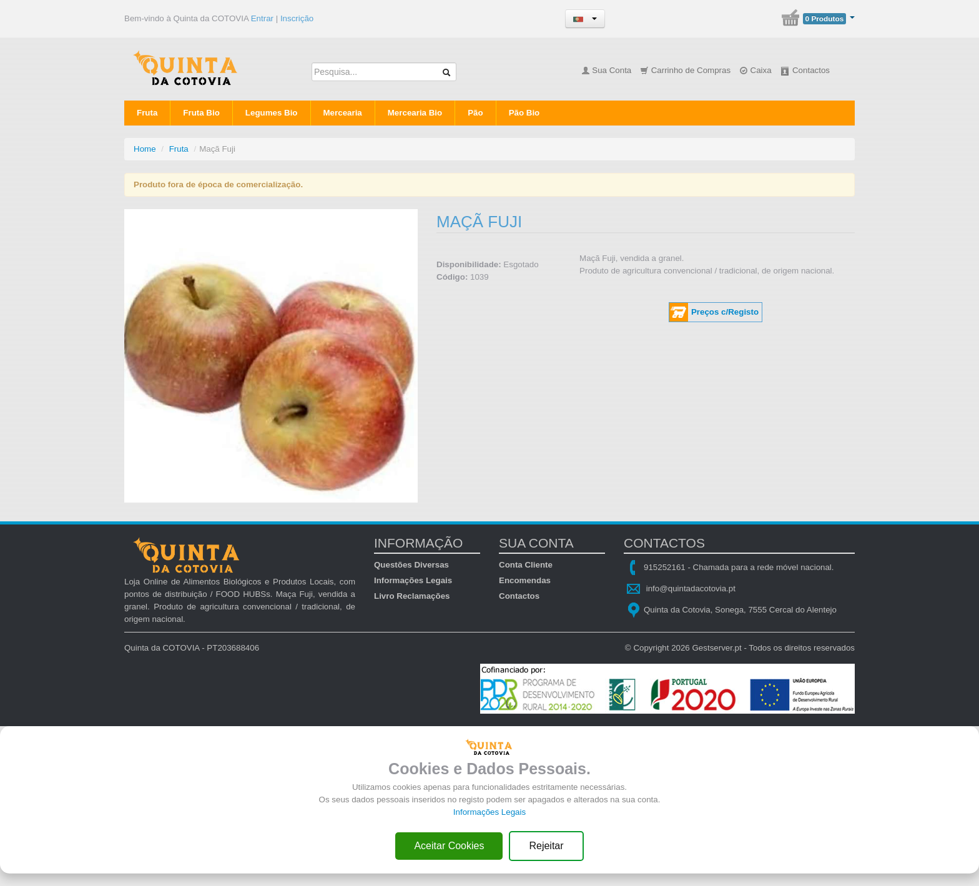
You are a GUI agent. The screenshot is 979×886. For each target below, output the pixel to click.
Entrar (262, 18)
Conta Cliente (526, 564)
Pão (475, 112)
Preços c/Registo (725, 312)
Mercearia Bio (415, 112)
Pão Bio (524, 112)
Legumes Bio (271, 112)
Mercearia (342, 112)
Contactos (805, 70)
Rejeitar (546, 845)
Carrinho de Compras (685, 70)
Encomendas (525, 580)
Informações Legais (413, 580)
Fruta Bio (201, 112)
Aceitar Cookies (449, 845)
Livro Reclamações (412, 596)
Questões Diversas (411, 564)
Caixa (755, 70)
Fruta (147, 112)
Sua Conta (606, 70)
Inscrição (296, 18)
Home (145, 149)
